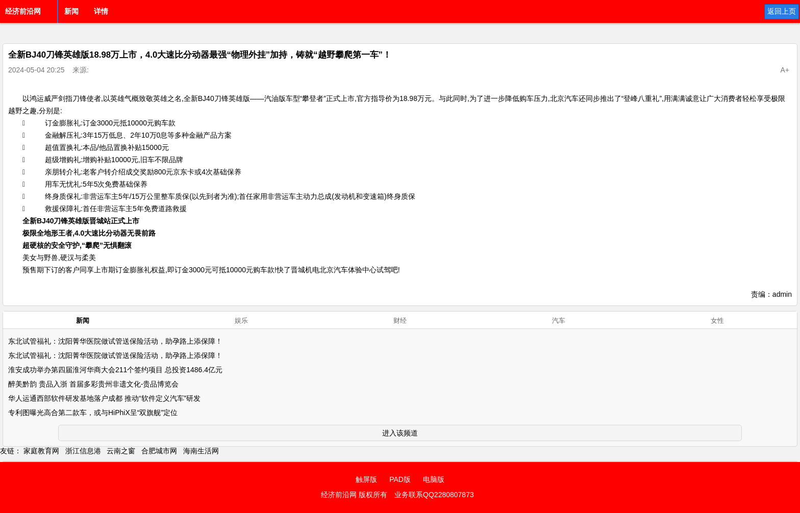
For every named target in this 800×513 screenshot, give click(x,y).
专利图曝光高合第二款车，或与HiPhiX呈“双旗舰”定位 (93, 412)
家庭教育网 (41, 451)
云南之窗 (121, 451)
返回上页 (781, 11)
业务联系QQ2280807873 (434, 495)
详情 (101, 11)
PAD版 (400, 479)
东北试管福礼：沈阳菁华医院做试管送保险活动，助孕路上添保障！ (115, 341)
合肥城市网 (159, 451)
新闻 (71, 11)
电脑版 (433, 479)
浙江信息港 (83, 451)
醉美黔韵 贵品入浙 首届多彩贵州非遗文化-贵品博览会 (93, 384)
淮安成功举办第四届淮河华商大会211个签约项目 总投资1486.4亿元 (115, 370)
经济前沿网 (23, 11)
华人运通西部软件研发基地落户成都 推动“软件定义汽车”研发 (104, 398)
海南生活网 (201, 451)
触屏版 (366, 479)
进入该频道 (400, 433)
